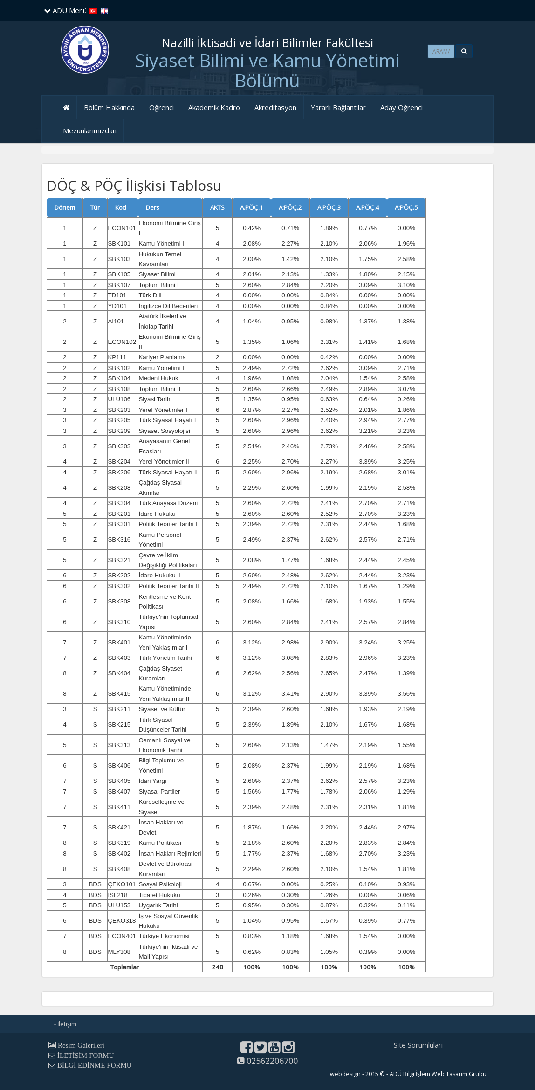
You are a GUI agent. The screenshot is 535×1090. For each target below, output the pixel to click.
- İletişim (65, 1024)
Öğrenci (161, 107)
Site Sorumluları (418, 1044)
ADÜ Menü (65, 10)
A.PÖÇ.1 (251, 207)
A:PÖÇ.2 (290, 207)
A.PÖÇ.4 (367, 207)
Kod (120, 207)
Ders (152, 207)
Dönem (65, 207)
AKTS (217, 207)
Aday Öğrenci (401, 107)
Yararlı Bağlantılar (338, 107)
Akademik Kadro (214, 107)
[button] (464, 51)
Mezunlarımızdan (90, 130)
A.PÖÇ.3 (329, 207)
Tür (95, 207)
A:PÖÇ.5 (406, 207)
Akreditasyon (275, 107)
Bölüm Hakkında (109, 107)
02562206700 (267, 1060)
